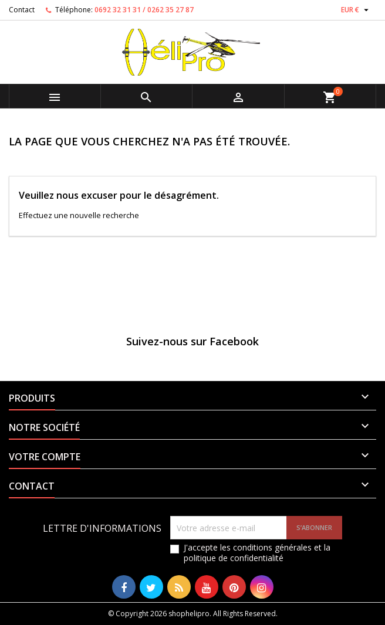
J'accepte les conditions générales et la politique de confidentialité (257, 552)
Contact (22, 10)
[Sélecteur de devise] (356, 10)
